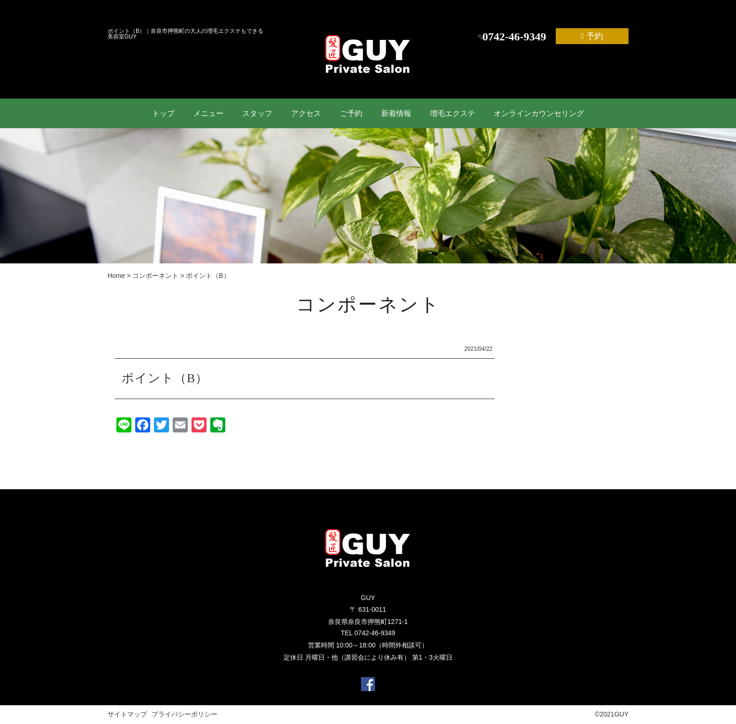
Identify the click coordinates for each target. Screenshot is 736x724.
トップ (163, 113)
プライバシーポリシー (184, 714)
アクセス (306, 113)
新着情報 (396, 113)
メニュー (208, 113)
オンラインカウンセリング (539, 113)
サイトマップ (127, 714)
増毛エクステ (452, 113)
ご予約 (351, 113)
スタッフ (257, 113)
